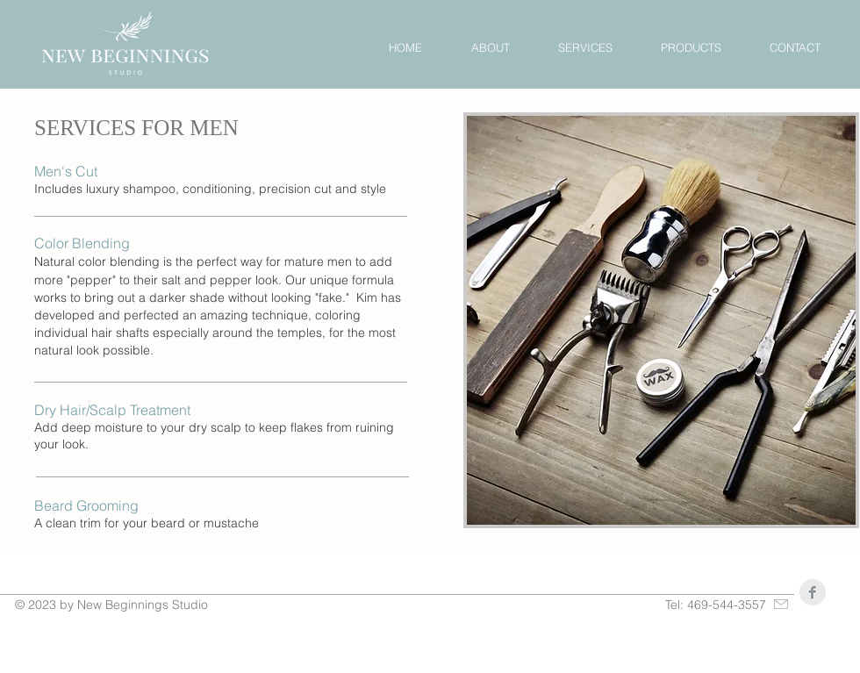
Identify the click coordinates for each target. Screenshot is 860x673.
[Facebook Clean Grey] (812, 592)
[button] (585, 48)
